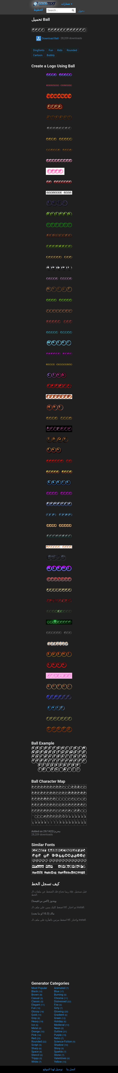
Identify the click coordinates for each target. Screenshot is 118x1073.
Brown (36, 994)
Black (36, 991)
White (36, 1061)
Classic (37, 1001)
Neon (59, 1028)
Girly (58, 1008)
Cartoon (37, 55)
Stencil (37, 1054)
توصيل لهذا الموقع (52, 1069)
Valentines (62, 1058)
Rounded (72, 50)
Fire (58, 1004)
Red (35, 1038)
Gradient (60, 1014)
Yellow (60, 1061)
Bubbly (51, 55)
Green (60, 1018)
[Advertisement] (15, 66)
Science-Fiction (64, 1041)
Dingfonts (38, 50)
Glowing (61, 1011)
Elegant (38, 1004)
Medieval (61, 1024)
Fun (51, 50)
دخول (81, 10)
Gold (36, 1014)
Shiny (59, 1048)
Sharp (36, 1048)
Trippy (36, 1058)
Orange (37, 1031)
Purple (60, 1035)
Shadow (61, 1044)
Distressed (62, 1001)
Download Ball (47, 38)
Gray (35, 1018)
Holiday (60, 1021)
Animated (61, 988)
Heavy (37, 1021)
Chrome (61, 998)
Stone (59, 1054)
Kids (59, 50)
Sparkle (60, 1051)
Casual (37, 998)
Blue (59, 991)
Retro (59, 1038)
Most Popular (39, 988)
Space (36, 1051)
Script (36, 1044)
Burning (60, 994)
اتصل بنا (70, 1069)
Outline (60, 1031)
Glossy (37, 1011)
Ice (34, 1024)
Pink (36, 1035)
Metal (36, 1028)
